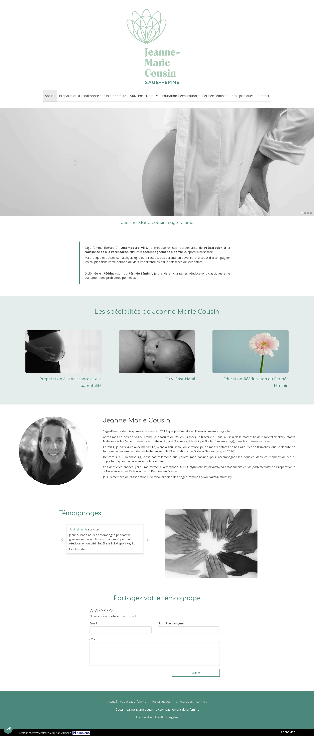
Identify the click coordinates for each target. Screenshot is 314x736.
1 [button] (302, 213)
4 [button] (311, 213)
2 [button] (305, 213)
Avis (92, 638)
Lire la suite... (78, 549)
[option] (157, 162)
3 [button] (308, 213)
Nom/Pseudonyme (171, 623)
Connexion (288, 732)
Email (93, 623)
